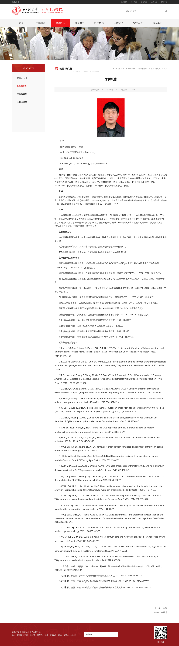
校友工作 (157, 22)
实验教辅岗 (22, 94)
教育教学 (79, 22)
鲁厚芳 (164, 612)
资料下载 (164, 2)
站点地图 (154, 2)
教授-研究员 (155, 68)
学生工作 (138, 22)
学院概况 (40, 22)
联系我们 (124, 2)
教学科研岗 (22, 86)
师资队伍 (60, 22)
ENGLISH (15, 2)
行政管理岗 (22, 102)
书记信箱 (134, 2)
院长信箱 (144, 2)
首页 (21, 22)
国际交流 (118, 22)
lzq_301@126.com (75, 163)
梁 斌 (165, 608)
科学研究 (99, 22)
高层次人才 (22, 78)
